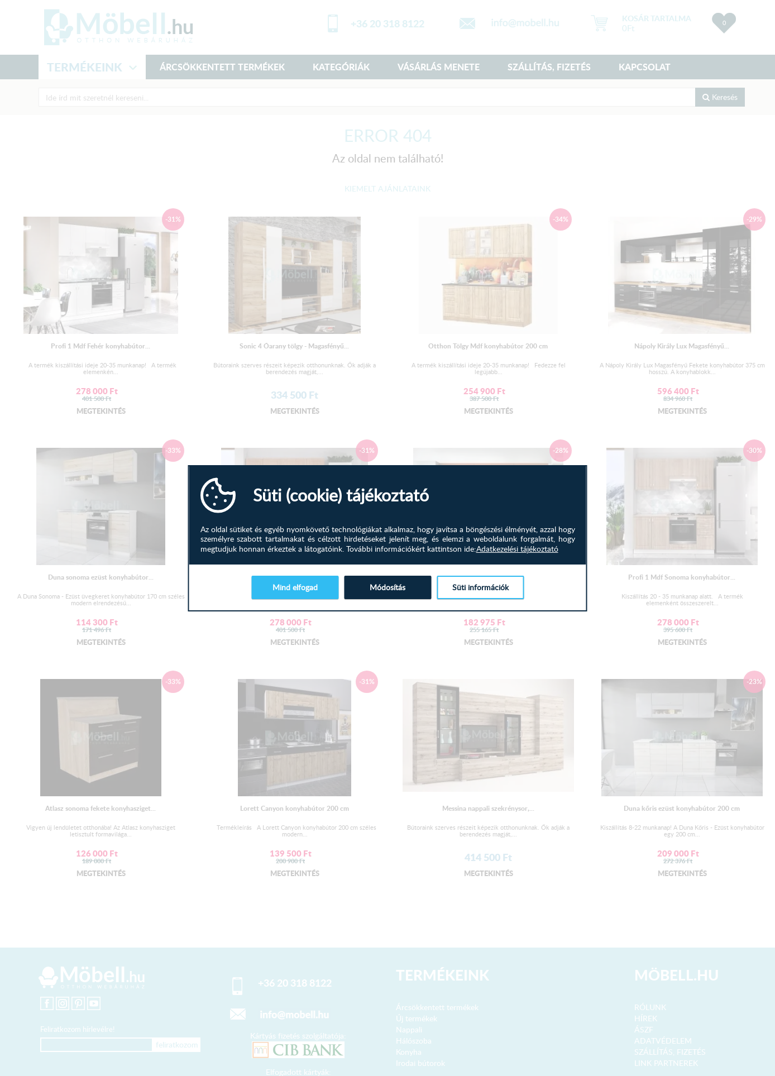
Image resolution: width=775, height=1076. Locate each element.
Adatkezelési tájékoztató (517, 549)
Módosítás (387, 587)
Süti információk (480, 587)
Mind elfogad (295, 587)
